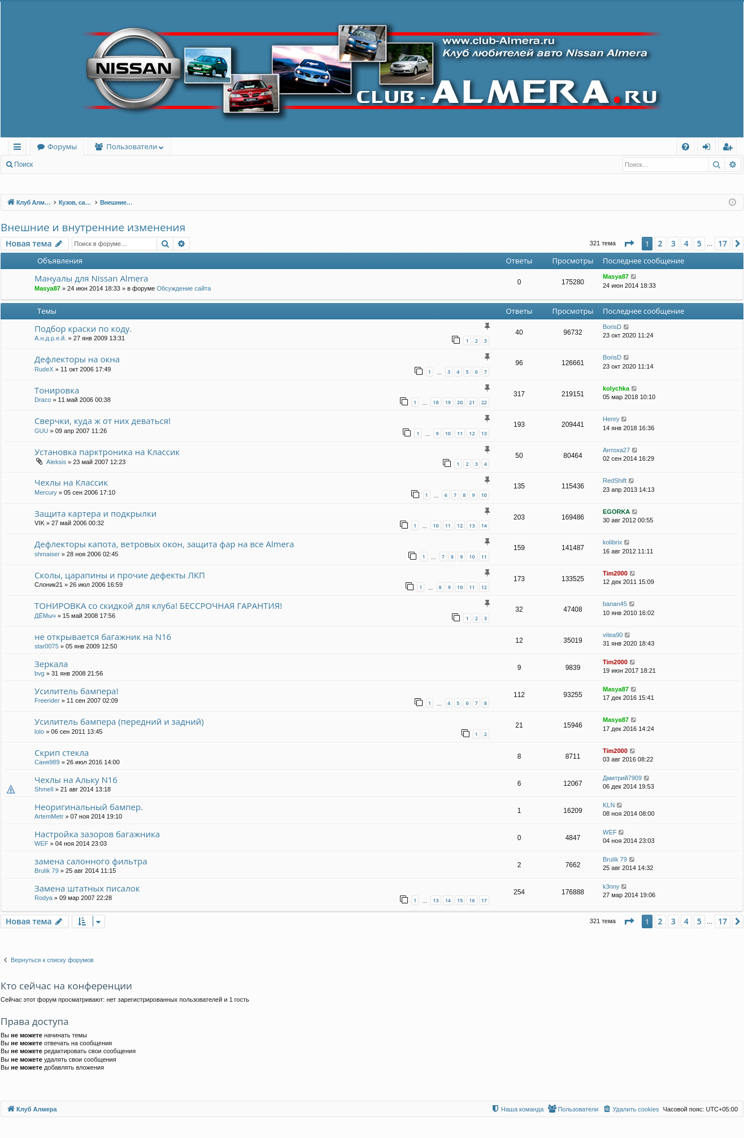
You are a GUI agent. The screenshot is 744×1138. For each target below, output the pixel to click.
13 (484, 433)
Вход (57, 164)
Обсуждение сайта (183, 288)
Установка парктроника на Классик (107, 451)
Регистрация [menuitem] (730, 148)
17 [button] (722, 243)
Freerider (47, 700)
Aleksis (56, 461)
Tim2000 (615, 573)
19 (448, 402)
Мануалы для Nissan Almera (91, 278)
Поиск (23, 164)
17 (484, 900)
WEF (41, 843)
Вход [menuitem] (708, 148)
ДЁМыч (45, 615)
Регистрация (101, 164)
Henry (611, 419)
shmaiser (47, 554)
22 (484, 402)
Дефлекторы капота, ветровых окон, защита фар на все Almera (164, 543)
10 (448, 433)
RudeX (44, 369)
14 (484, 525)
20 (460, 402)
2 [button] (660, 243)
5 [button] (699, 243)
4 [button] (686, 243)
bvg (39, 673)
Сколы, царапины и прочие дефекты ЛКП (119, 575)
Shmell (44, 789)
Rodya (43, 897)
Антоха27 (616, 450)
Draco (42, 399)
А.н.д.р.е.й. (50, 338)
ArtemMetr (48, 816)
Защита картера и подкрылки (95, 513)
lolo (39, 731)
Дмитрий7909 (622, 777)
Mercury (45, 492)
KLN (609, 805)
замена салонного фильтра (90, 861)
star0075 (46, 646)
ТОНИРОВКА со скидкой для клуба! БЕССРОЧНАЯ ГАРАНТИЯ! (158, 605)
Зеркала (51, 663)
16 (472, 900)
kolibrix (612, 542)
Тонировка (56, 390)
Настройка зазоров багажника (97, 834)
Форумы (62, 146)
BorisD (612, 326)
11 (460, 433)
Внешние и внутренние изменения (93, 227)
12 (472, 433)
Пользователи (131, 146)
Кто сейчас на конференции (66, 985)
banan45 (615, 603)
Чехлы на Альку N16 (76, 779)
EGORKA (616, 511)
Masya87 (47, 288)
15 (460, 900)
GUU (41, 430)
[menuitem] (685, 146)
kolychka (616, 388)
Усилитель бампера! (76, 690)
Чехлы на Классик (71, 482)
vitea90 (613, 634)
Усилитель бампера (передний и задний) (119, 721)
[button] (628, 243)
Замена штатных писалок (87, 888)
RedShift (614, 480)
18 (435, 402)
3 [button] (673, 243)
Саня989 (47, 762)
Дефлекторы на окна (77, 359)
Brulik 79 (46, 870)
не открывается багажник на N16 (102, 636)
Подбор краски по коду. (83, 328)
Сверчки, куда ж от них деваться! (102, 420)
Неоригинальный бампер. (88, 806)
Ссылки (19, 148)
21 (472, 402)
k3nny (611, 886)
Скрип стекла (61, 752)
